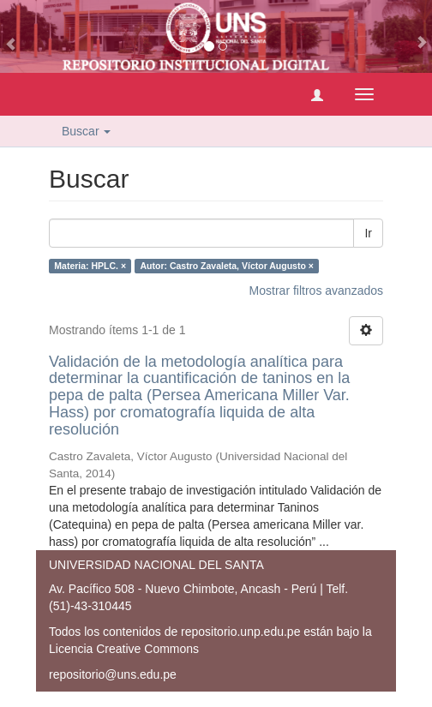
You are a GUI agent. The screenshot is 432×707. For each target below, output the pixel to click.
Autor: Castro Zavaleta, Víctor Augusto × (227, 266)
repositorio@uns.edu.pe (113, 674)
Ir (368, 233)
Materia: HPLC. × (90, 266)
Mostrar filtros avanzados (316, 290)
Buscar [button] (86, 131)
